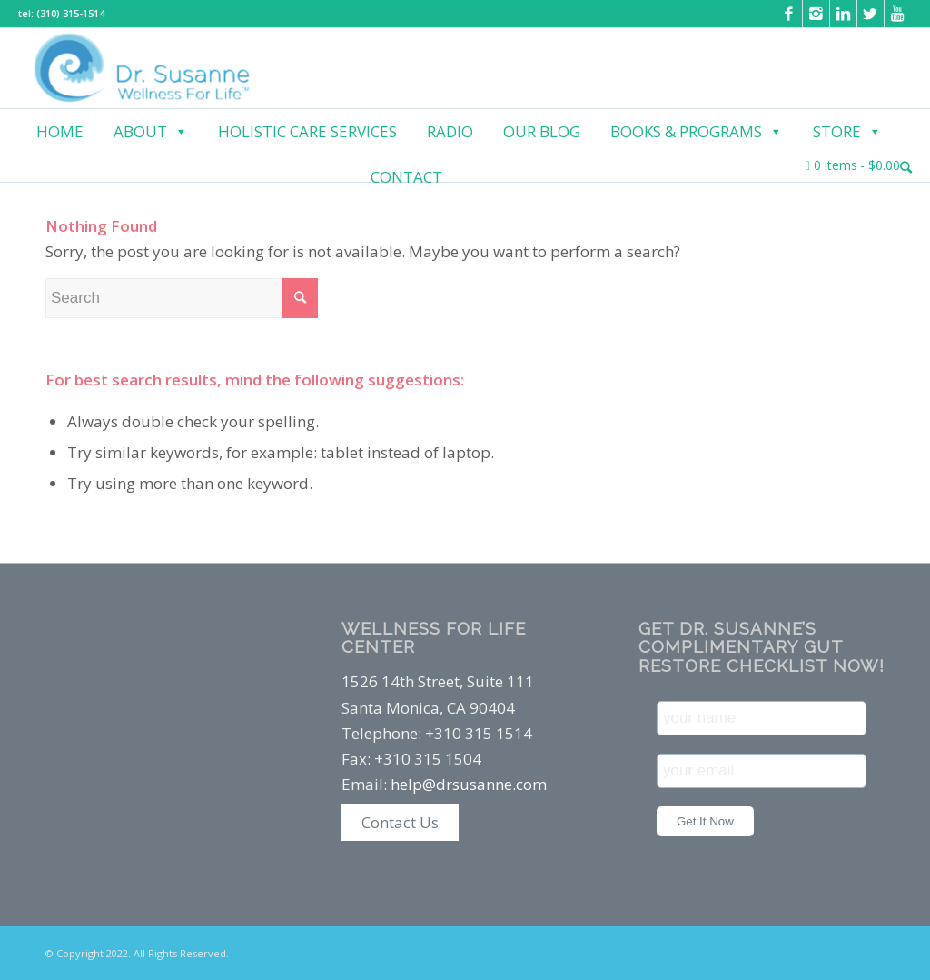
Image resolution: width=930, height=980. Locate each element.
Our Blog (541, 131)
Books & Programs (696, 132)
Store (847, 132)
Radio (450, 131)
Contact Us (400, 822)
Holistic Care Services (307, 131)
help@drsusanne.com (469, 784)
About (151, 132)
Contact (406, 176)
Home (60, 131)
